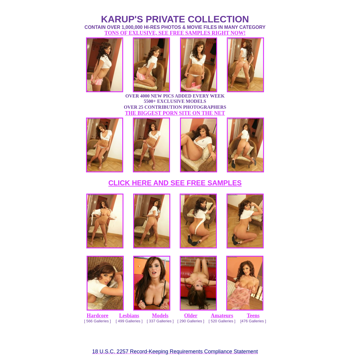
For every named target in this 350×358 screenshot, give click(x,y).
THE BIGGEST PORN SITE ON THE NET (175, 113)
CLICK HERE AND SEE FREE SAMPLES (175, 183)
